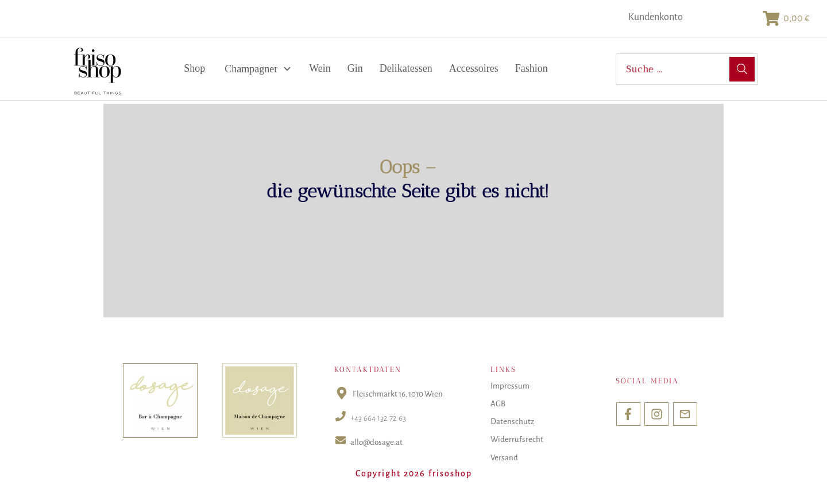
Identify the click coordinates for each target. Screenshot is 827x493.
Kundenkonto (655, 17)
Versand (504, 457)
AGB (497, 403)
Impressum (510, 386)
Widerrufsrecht (516, 440)
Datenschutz (512, 421)
